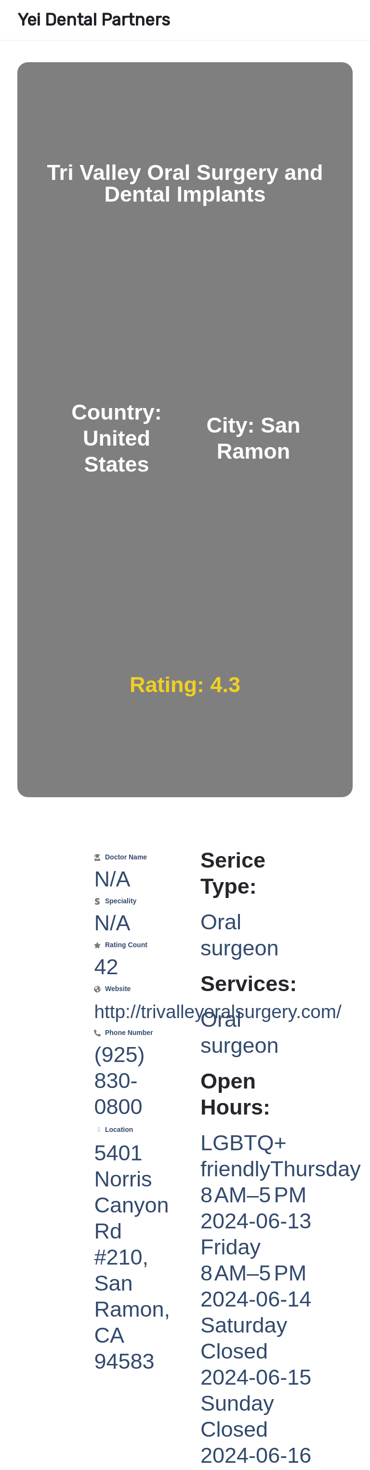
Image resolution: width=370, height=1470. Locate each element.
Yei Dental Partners (93, 20)
